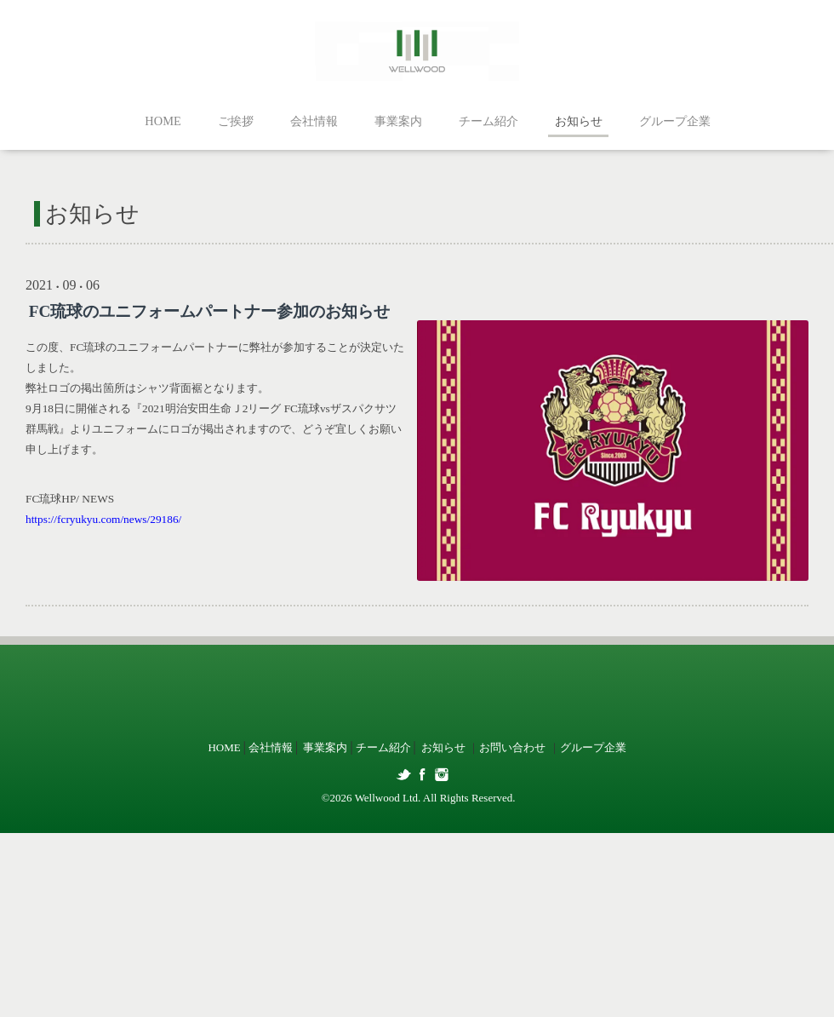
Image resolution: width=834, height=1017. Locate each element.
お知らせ (579, 121)
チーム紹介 (488, 121)
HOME (162, 121)
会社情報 (314, 121)
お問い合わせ (512, 747)
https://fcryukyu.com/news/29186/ (103, 519)
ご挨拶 (236, 121)
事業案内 (398, 121)
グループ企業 (675, 121)
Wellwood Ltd (386, 797)
